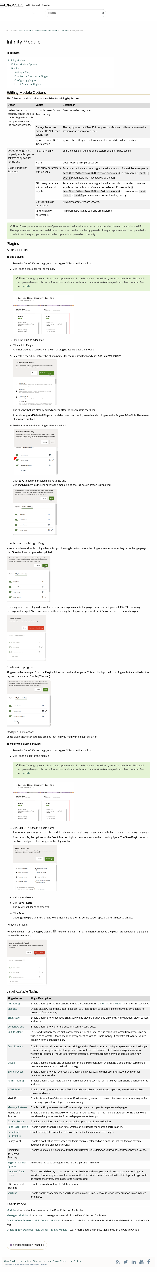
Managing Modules (17, 1217)
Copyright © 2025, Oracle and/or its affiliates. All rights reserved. (25, 1267)
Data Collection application (45, 31)
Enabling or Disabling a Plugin (31, 77)
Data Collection (24, 31)
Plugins (15, 69)
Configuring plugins (25, 81)
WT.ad (105, 1005)
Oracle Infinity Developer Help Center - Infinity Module (37, 1232)
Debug (11, 1064)
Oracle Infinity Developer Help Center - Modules (33, 1223)
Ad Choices (76, 1263)
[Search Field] (75, 13)
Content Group (16, 1028)
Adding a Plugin (23, 73)
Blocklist (12, 1010)
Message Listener (17, 1109)
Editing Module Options (24, 65)
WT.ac (118, 1005)
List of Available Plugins (27, 85)
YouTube (12, 1195)
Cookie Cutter (15, 1034)
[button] (103, 13)
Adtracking (14, 1005)
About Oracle (10, 1263)
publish (26, 287)
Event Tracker (15, 1073)
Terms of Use (39, 1263)
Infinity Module (16, 61)
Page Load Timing (18, 1129)
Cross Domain (15, 1048)
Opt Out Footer (16, 1124)
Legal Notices (25, 1263)
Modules (64, 31)
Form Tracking (16, 1082)
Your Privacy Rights (56, 1263)
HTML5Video (15, 1091)
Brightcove (14, 1019)
